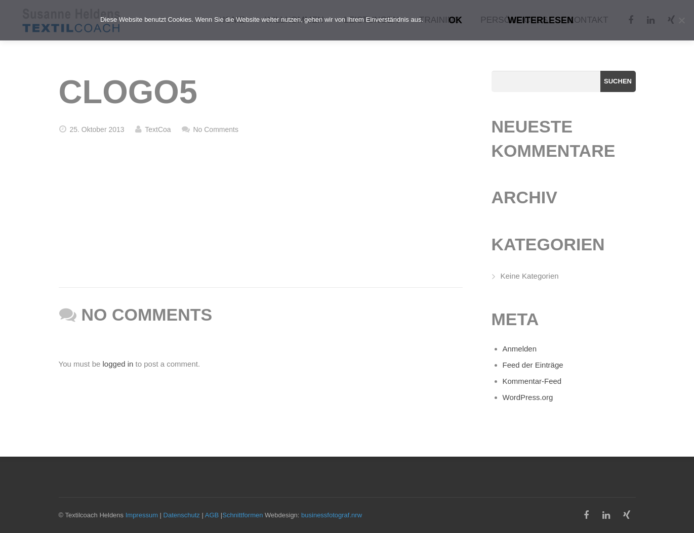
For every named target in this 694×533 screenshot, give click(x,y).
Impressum (142, 515)
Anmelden (520, 348)
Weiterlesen (541, 20)
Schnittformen (242, 515)
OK (455, 20)
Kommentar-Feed (532, 381)
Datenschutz (182, 515)
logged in (118, 364)
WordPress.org (528, 397)
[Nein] (681, 20)
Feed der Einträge (533, 365)
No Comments (215, 129)
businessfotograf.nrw (331, 515)
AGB (212, 515)
